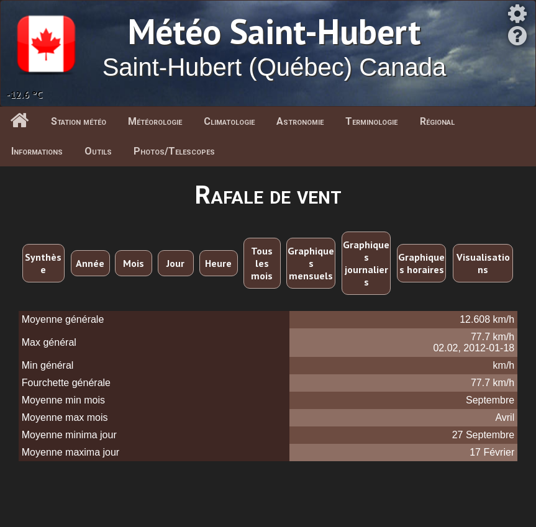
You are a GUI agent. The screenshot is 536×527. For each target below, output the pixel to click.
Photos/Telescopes (174, 151)
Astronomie (300, 121)
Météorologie (155, 121)
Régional (437, 121)
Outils (98, 151)
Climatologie (229, 121)
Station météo (78, 121)
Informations (37, 151)
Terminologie (371, 121)
